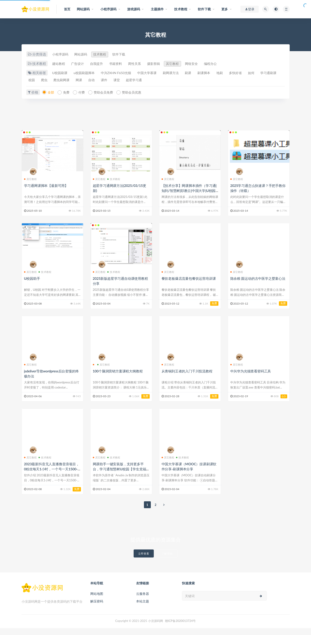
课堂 (152, 80)
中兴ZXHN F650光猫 (122, 73)
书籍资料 (122, 64)
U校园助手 (32, 285)
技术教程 (105, 54)
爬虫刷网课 (90, 80)
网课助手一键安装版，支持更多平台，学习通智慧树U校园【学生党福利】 (119, 476)
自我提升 (101, 64)
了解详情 (167, 560)
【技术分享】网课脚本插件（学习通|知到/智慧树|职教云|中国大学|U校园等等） (189, 197)
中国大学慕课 (156, 73)
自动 (124, 80)
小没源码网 (155, 627)
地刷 (236, 73)
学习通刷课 (37, 80)
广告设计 (80, 64)
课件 (138, 80)
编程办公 (228, 64)
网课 (109, 80)
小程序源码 (61, 54)
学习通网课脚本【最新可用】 (46, 192)
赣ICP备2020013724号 (180, 627)
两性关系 (144, 64)
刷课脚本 (219, 73)
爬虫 (71, 80)
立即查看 (143, 560)
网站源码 (84, 54)
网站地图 (96, 600)
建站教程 (59, 64)
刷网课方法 (182, 73)
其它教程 (186, 64)
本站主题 (142, 608)
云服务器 (142, 600)
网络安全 (207, 64)
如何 (272, 73)
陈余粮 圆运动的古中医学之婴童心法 (257, 285)
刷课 (201, 73)
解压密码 (96, 608)
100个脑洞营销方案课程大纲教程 (118, 378)
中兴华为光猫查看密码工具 (250, 378)
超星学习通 (171, 80)
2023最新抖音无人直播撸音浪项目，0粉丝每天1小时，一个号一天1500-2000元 (52, 476)
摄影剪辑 (165, 64)
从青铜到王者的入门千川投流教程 (187, 378)
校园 (56, 80)
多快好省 (254, 73)
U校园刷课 (60, 73)
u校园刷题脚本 (87, 73)
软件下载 (126, 54)
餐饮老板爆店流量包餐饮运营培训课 (189, 285)
